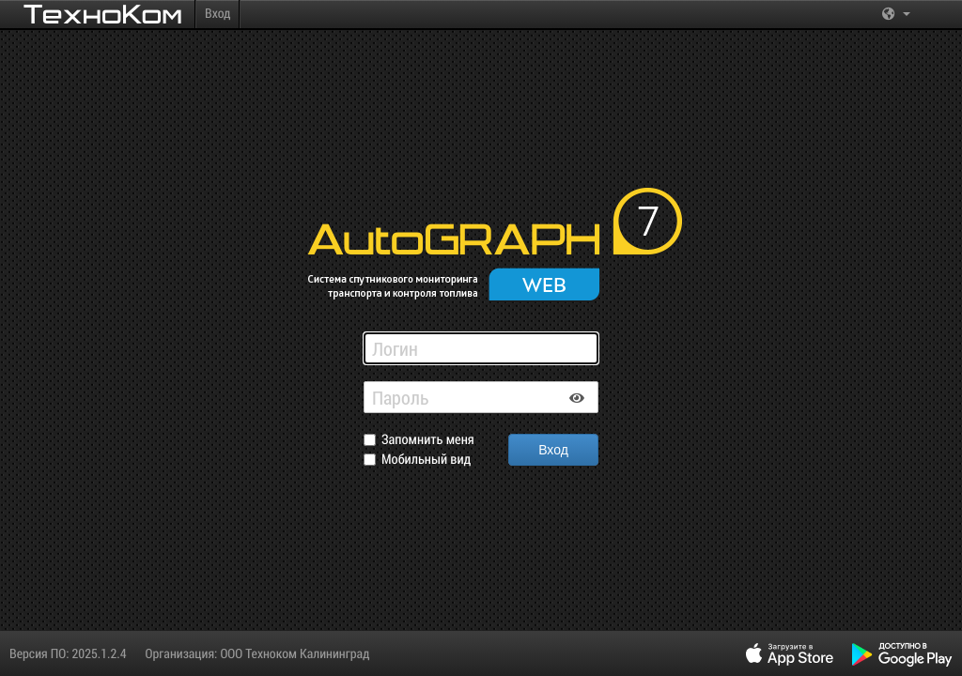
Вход (217, 13)
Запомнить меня (427, 440)
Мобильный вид (426, 460)
